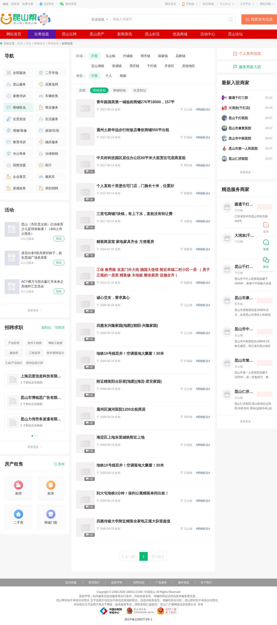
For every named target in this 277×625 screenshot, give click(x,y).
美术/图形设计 (55, 353)
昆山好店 (152, 34)
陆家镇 (163, 56)
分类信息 (41, 34)
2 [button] (34, 436)
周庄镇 (134, 66)
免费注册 (27, 4)
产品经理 (13, 343)
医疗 (45, 165)
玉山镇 (110, 56)
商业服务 (48, 107)
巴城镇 (128, 56)
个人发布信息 (247, 53)
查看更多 (34, 310)
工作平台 (245, 4)
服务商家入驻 (247, 67)
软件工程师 (35, 343)
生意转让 (139, 90)
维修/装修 (16, 130)
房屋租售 (16, 188)
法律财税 (48, 154)
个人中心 (225, 4)
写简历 (60, 327)
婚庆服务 (48, 142)
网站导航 (265, 4)
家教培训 (16, 96)
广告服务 (161, 582)
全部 (82, 90)
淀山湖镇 (97, 66)
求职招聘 (48, 188)
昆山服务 (16, 84)
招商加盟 (16, 165)
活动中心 (207, 34)
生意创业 (16, 119)
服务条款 (183, 582)
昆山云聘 (69, 34)
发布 (59, 464)
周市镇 (145, 56)
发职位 (46, 327)
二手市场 (48, 73)
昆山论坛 (235, 34)
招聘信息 (139, 582)
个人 (108, 76)
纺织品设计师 (34, 362)
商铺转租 (119, 90)
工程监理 (34, 353)
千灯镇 (152, 66)
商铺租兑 (39, 43)
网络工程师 (55, 343)
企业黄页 (16, 177)
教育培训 (16, 142)
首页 (20, 43)
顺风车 (46, 177)
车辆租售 (48, 96)
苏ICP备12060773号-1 (138, 619)
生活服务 (48, 119)
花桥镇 (180, 56)
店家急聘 (48, 84)
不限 (94, 56)
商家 (123, 76)
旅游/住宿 (48, 130)
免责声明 (116, 582)
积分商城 (208, 4)
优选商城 (180, 34)
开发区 (169, 66)
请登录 (15, 4)
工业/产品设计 (13, 362)
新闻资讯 (124, 34)
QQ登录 (49, 4)
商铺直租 (53, 43)
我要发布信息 (262, 19)
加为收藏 (70, 582)
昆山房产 (97, 34)
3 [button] (37, 436)
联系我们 (94, 582)
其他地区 (188, 66)
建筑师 (14, 353)
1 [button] (32, 436)
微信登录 (71, 4)
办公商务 (16, 154)
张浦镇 (117, 66)
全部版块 (16, 73)
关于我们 (206, 582)
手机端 (190, 4)
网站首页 (170, 4)
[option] (35, 403)
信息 (28, 43)
